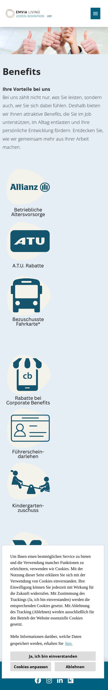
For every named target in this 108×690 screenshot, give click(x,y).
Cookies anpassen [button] (31, 666)
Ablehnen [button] (75, 666)
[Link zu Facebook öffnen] (38, 680)
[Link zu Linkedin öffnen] (60, 680)
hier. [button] (68, 643)
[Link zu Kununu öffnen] (71, 680)
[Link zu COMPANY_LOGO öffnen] (28, 13)
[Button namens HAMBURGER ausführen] (95, 13)
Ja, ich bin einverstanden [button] (53, 656)
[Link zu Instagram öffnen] (49, 680)
